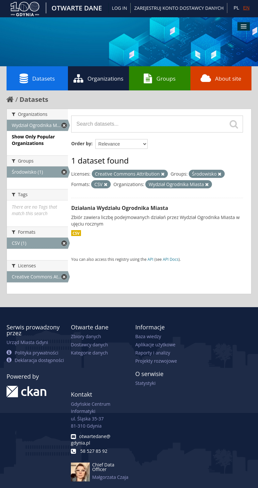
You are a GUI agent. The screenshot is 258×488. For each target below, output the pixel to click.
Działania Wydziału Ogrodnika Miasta (119, 208)
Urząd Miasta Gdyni (27, 342)
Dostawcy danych (89, 344)
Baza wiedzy (148, 336)
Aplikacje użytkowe (155, 344)
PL (236, 7)
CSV (76, 233)
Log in (119, 8)
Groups (159, 78)
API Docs (170, 259)
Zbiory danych (86, 336)
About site (221, 78)
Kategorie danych (89, 353)
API (150, 259)
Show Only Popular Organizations (33, 140)
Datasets (37, 78)
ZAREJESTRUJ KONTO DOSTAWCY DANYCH (179, 8)
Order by (81, 143)
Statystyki (145, 383)
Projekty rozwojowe (156, 361)
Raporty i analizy (152, 353)
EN (246, 7)
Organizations (98, 78)
